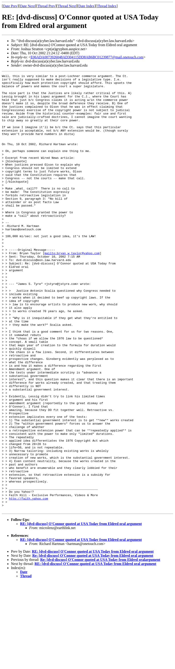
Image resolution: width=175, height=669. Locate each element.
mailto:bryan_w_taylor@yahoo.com (72, 289)
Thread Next (67, 6)
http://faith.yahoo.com (28, 584)
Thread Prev (46, 6)
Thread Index (106, 6)
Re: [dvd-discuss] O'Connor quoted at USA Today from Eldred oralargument (100, 647)
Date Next (27, 6)
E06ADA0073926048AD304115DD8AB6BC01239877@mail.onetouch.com (87, 57)
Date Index (86, 6)
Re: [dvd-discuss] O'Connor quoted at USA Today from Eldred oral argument (92, 643)
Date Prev (10, 6)
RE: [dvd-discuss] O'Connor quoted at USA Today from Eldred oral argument (81, 611)
